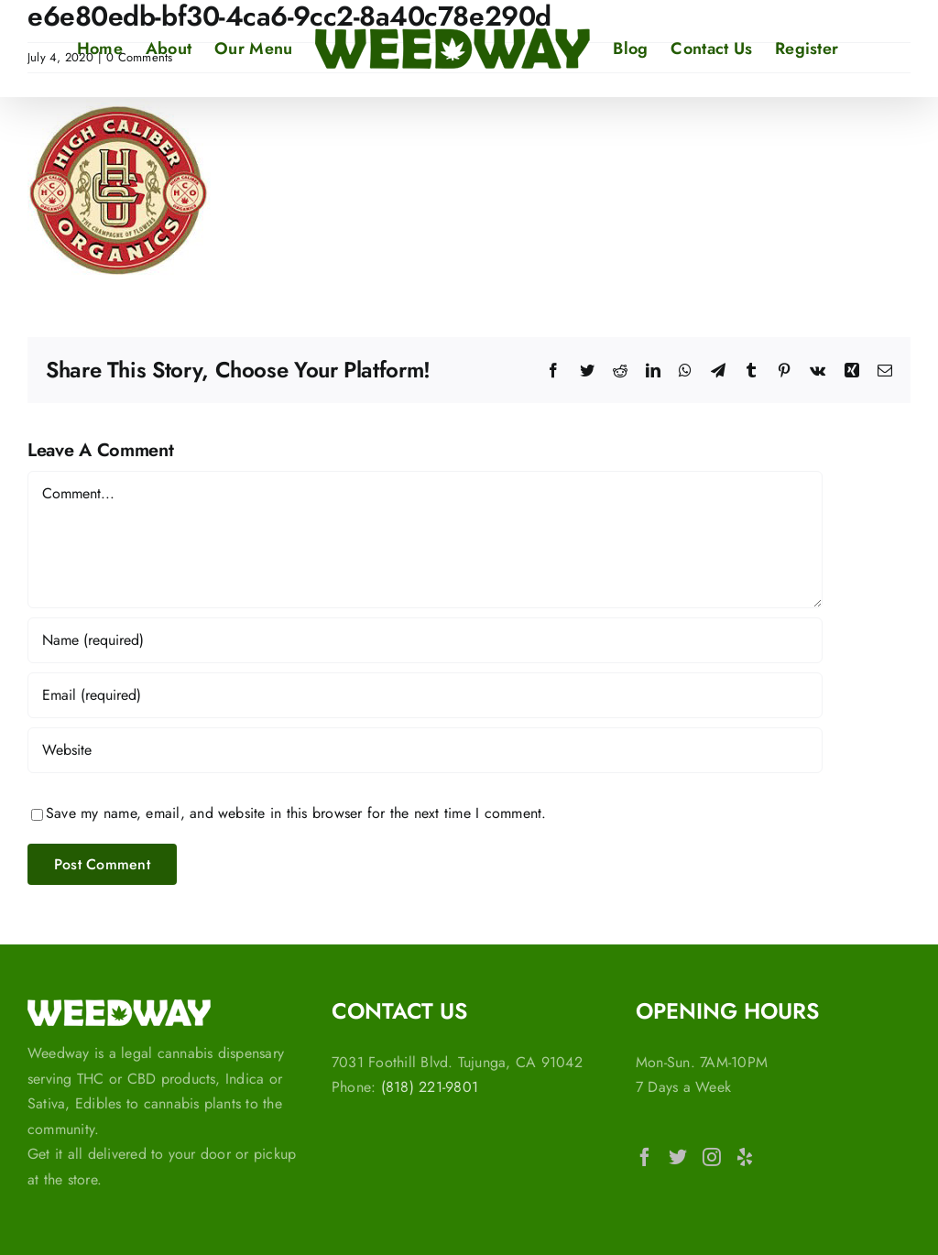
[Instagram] (712, 1157)
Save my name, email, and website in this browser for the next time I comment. (296, 813)
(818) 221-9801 (429, 1086)
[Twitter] (678, 1157)
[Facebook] (645, 1157)
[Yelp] (745, 1157)
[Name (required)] (425, 640)
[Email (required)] (425, 695)
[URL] (425, 750)
